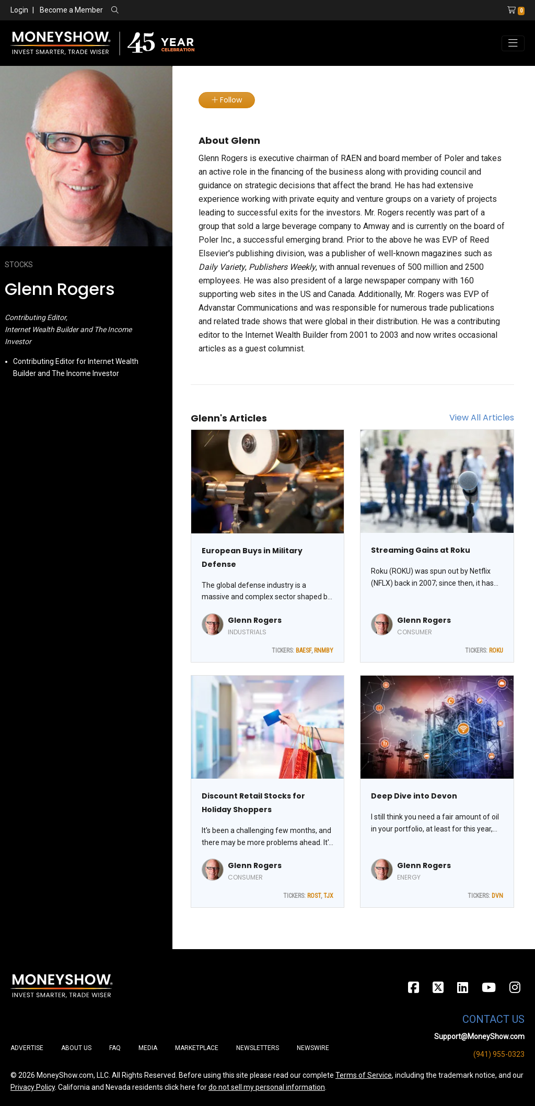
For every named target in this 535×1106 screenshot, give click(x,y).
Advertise (26, 1048)
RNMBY (323, 650)
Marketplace (196, 1048)
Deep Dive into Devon (414, 796)
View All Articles (481, 418)
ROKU (496, 650)
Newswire (313, 1048)
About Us (76, 1048)
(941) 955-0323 (499, 1054)
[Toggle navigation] (513, 43)
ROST (314, 895)
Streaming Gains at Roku (420, 550)
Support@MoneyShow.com (479, 1036)
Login (19, 10)
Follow (227, 100)
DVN (497, 895)
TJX (328, 895)
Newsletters (257, 1048)
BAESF (303, 650)
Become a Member (71, 10)
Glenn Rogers (255, 620)
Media (147, 1048)
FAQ (115, 1048)
